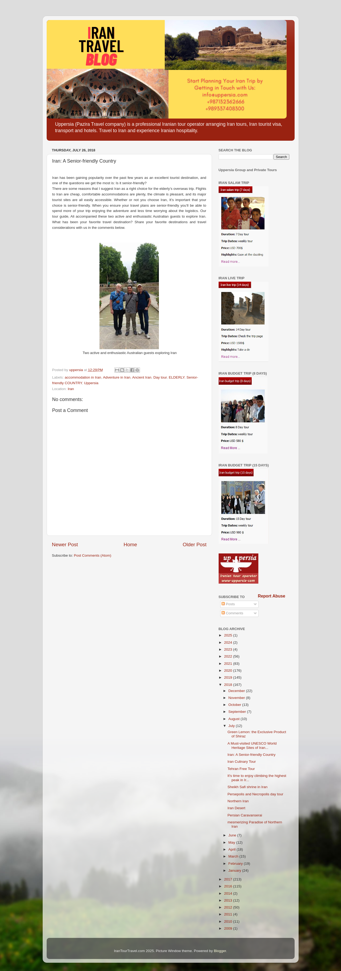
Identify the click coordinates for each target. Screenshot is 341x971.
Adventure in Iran (116, 377)
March (233, 856)
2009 (228, 928)
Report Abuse (271, 596)
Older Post (194, 544)
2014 (228, 893)
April (232, 849)
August (234, 719)
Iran (71, 389)
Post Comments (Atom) (92, 555)
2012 (228, 907)
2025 (228, 635)
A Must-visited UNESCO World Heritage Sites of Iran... (251, 745)
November (237, 698)
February (236, 864)
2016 (228, 886)
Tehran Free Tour (241, 769)
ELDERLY (176, 377)
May (232, 842)
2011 (228, 914)
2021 (228, 664)
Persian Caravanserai (244, 815)
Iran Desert (236, 808)
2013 (228, 900)
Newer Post (65, 544)
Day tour (160, 377)
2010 (228, 921)
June (232, 835)
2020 (228, 671)
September (237, 712)
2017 (228, 879)
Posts (228, 604)
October (235, 705)
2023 (228, 649)
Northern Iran (238, 801)
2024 (228, 642)
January (235, 870)
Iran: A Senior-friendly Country (251, 755)
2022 (228, 656)
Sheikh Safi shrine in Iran (247, 787)
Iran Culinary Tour (241, 762)
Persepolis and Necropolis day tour (255, 794)
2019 (228, 677)
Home (130, 544)
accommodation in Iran (83, 377)
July (232, 726)
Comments (232, 613)
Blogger (220, 951)
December (237, 691)
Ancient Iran (141, 377)
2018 (228, 685)
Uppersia (91, 383)
